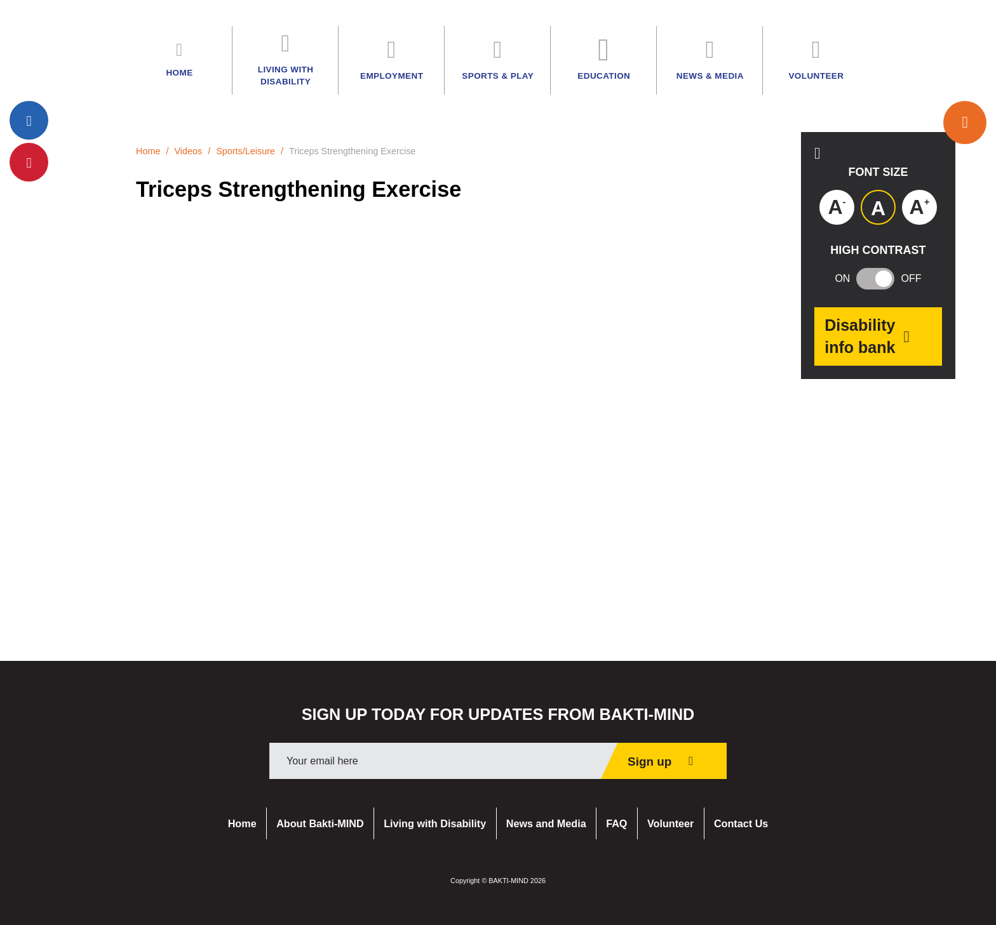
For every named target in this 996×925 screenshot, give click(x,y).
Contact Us (741, 823)
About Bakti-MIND (320, 823)
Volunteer (670, 823)
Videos (188, 151)
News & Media (710, 59)
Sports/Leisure (245, 151)
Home (148, 151)
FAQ (616, 823)
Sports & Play (498, 59)
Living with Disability (435, 823)
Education (603, 59)
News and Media (546, 823)
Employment (391, 59)
